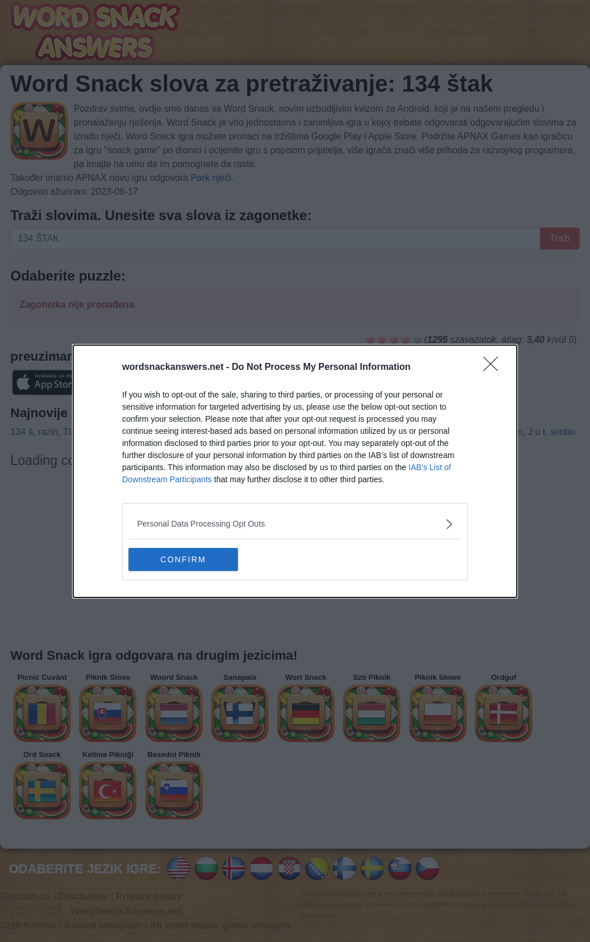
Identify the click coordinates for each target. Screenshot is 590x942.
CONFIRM (183, 558)
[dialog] (295, 471)
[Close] (494, 368)
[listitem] (295, 524)
